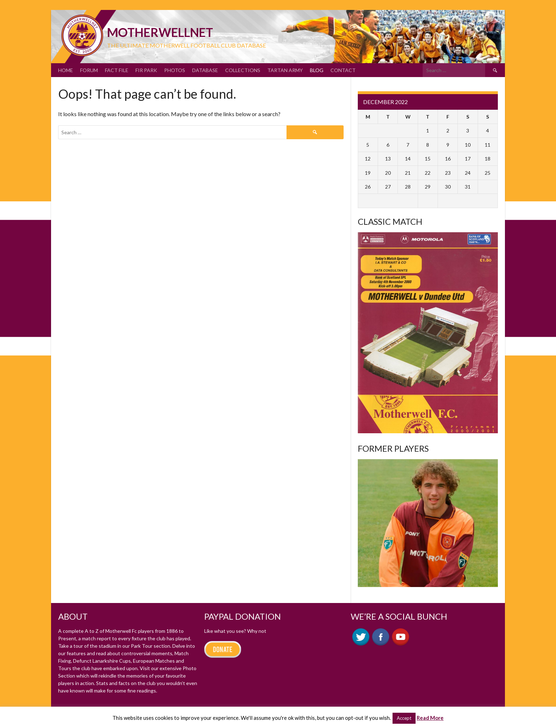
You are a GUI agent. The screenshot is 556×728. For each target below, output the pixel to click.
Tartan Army (285, 70)
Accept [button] (404, 718)
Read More (430, 718)
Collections (242, 70)
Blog (316, 70)
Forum (89, 70)
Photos (174, 70)
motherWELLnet (160, 32)
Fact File (116, 70)
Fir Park (146, 70)
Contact (343, 70)
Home (65, 70)
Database (205, 70)
